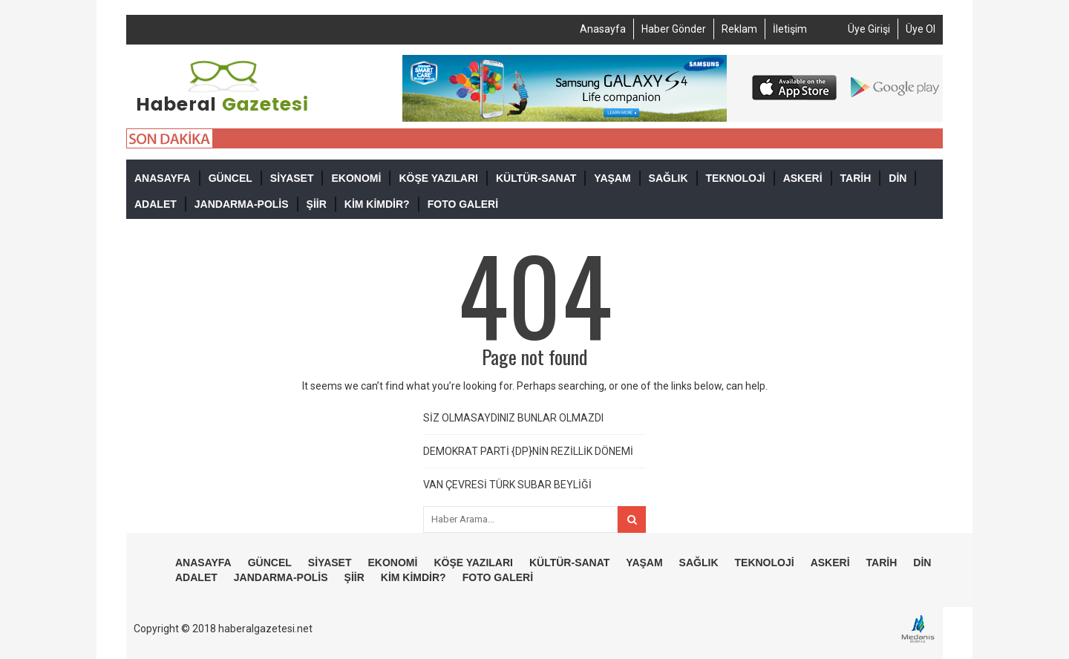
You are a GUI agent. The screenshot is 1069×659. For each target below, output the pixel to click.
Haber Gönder (673, 29)
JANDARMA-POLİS (241, 204)
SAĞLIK (668, 178)
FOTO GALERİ (463, 204)
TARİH (856, 178)
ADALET (155, 204)
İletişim (790, 29)
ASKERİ (803, 178)
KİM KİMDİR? (377, 204)
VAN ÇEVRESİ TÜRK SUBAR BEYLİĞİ (507, 485)
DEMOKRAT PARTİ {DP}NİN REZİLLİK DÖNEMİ (528, 451)
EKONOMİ (356, 178)
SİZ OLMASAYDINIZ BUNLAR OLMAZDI (513, 418)
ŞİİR (317, 204)
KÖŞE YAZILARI (438, 178)
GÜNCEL (230, 178)
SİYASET (292, 178)
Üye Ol (920, 29)
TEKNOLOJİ (735, 178)
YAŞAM (612, 178)
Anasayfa (603, 29)
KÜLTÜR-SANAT (536, 178)
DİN (897, 178)
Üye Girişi (869, 29)
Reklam (739, 29)
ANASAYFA (162, 178)
